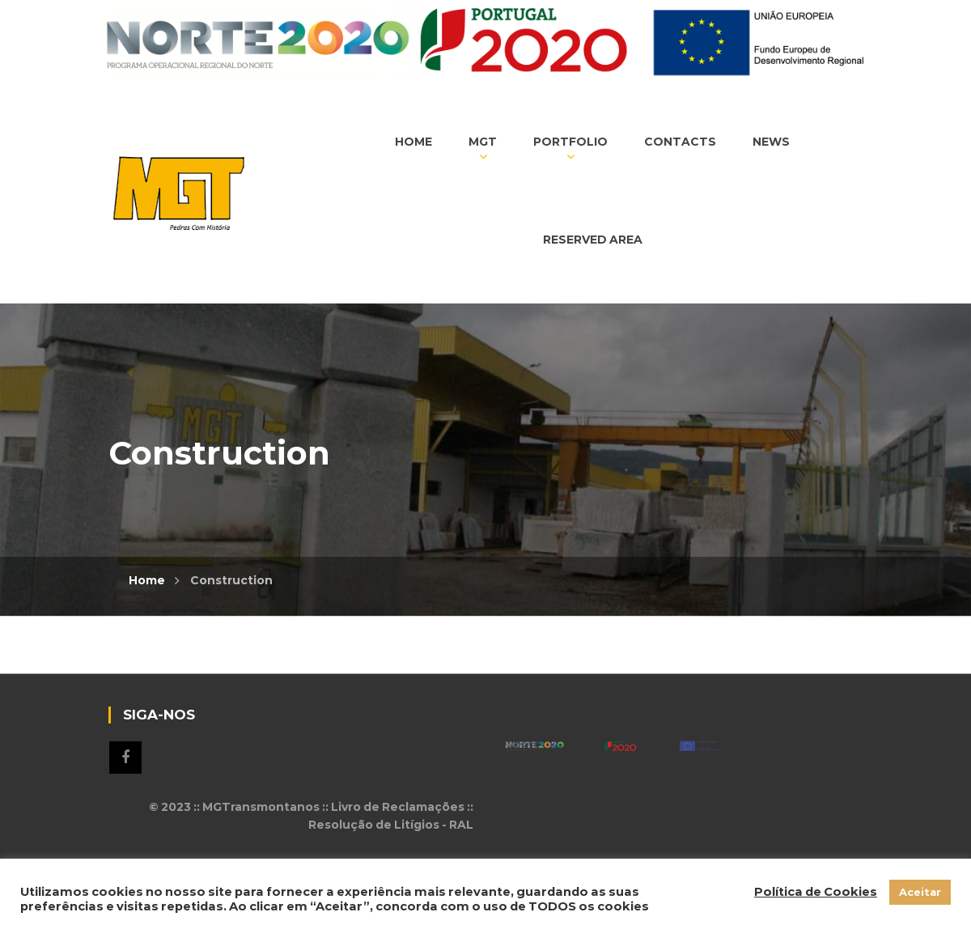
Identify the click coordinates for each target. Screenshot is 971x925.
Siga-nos (125, 757)
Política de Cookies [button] (815, 892)
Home (147, 580)
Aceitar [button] (920, 891)
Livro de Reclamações (397, 807)
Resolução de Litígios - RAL (390, 824)
